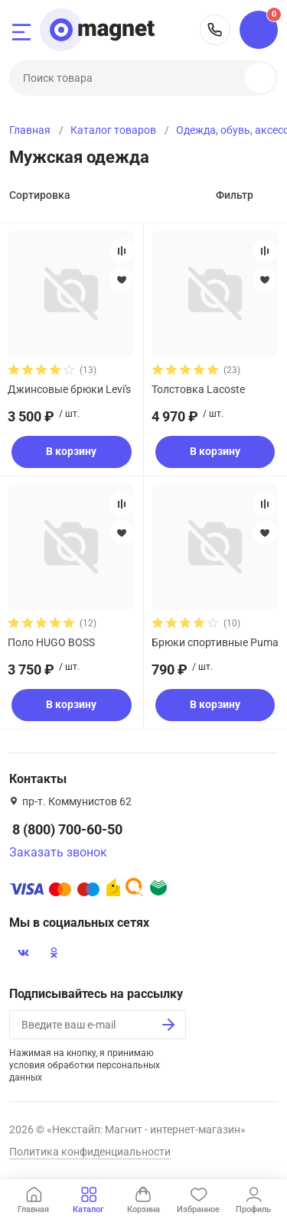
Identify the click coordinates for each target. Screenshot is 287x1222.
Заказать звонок (58, 852)
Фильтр (234, 195)
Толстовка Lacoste (198, 389)
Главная (30, 130)
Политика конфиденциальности (90, 1152)
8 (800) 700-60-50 (215, 30)
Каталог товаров (113, 130)
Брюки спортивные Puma (215, 642)
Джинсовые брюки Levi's (69, 389)
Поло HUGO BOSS (51, 642)
